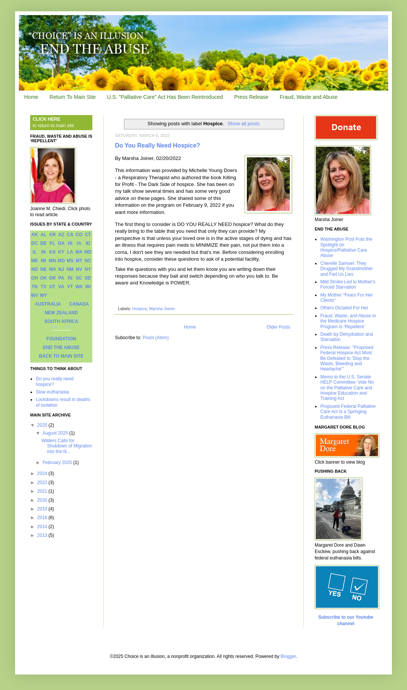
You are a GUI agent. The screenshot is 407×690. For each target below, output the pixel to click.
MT (79, 260)
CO (79, 234)
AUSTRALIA (48, 304)
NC (88, 260)
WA (79, 286)
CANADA (79, 304)
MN (52, 260)
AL (43, 234)
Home (31, 97)
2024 (43, 473)
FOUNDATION (61, 338)
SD (88, 278)
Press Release (251, 97)
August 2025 (56, 433)
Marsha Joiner (162, 308)
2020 (43, 500)
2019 (43, 509)
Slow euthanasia (52, 392)
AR (52, 234)
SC (79, 278)
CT (88, 234)
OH (34, 278)
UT (52, 286)
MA (79, 252)
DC (34, 243)
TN (35, 286)
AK (34, 234)
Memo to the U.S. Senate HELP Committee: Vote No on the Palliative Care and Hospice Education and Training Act (347, 387)
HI (70, 243)
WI (88, 286)
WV (34, 295)
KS (52, 252)
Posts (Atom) (155, 337)
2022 (43, 482)
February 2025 (58, 462)
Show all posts (243, 123)
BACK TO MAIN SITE (61, 356)
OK (43, 278)
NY (88, 269)
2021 (43, 491)
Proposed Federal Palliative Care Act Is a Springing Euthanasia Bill (348, 412)
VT (70, 286)
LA (70, 252)
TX (43, 286)
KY (61, 252)
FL (52, 243)
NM (70, 269)
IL (34, 252)
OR (52, 278)
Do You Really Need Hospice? (157, 145)
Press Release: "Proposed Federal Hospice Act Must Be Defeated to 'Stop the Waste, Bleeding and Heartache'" (346, 358)
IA (79, 243)
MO (61, 260)
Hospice (139, 308)
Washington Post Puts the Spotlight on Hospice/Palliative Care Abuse (346, 247)
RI (70, 278)
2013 (43, 535)
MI (43, 260)
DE (43, 243)
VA (61, 286)
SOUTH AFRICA (61, 321)
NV (79, 269)
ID (88, 243)
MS (70, 260)
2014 (43, 526)
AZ (61, 234)
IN (43, 252)
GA (61, 243)
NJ (61, 269)
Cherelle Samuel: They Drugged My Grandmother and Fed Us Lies (346, 269)
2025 (43, 425)
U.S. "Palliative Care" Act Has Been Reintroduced (165, 97)
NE (43, 269)
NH (52, 269)
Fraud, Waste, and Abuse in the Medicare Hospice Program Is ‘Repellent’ (348, 321)
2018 (43, 517)
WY (43, 295)
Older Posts (278, 327)
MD (88, 252)
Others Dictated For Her (344, 307)
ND (34, 269)
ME (34, 260)
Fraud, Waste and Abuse (309, 97)
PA (61, 278)
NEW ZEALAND (61, 312)
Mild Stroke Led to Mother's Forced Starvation (347, 284)
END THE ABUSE (61, 347)
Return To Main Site (72, 97)
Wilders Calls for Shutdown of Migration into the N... (66, 446)
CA (70, 234)
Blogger (288, 656)
